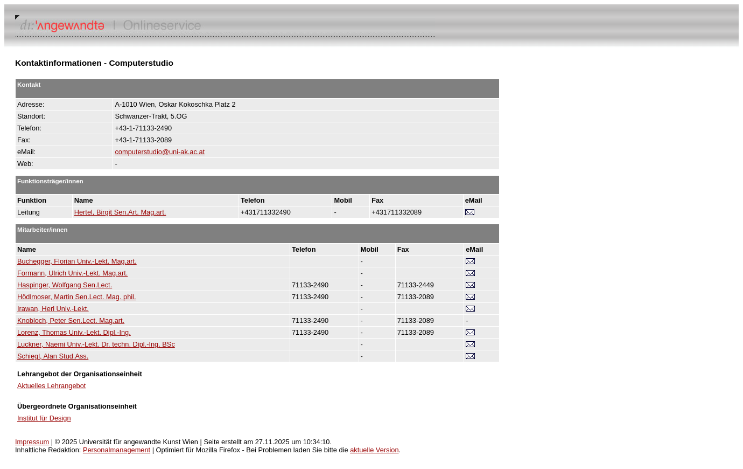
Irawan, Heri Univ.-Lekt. (53, 309)
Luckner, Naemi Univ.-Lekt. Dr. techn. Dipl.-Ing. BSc (96, 344)
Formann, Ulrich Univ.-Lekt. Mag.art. (72, 273)
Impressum (32, 442)
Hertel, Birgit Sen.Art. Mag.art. (120, 212)
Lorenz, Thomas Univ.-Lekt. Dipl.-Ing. (74, 332)
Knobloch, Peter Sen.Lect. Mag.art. (70, 320)
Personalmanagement (116, 450)
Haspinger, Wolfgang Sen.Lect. (64, 285)
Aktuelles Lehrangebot (51, 386)
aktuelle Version (374, 450)
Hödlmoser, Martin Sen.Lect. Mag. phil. (76, 297)
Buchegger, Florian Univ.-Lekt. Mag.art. (77, 261)
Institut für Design (44, 418)
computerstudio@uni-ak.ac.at (160, 152)
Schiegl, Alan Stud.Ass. (52, 356)
